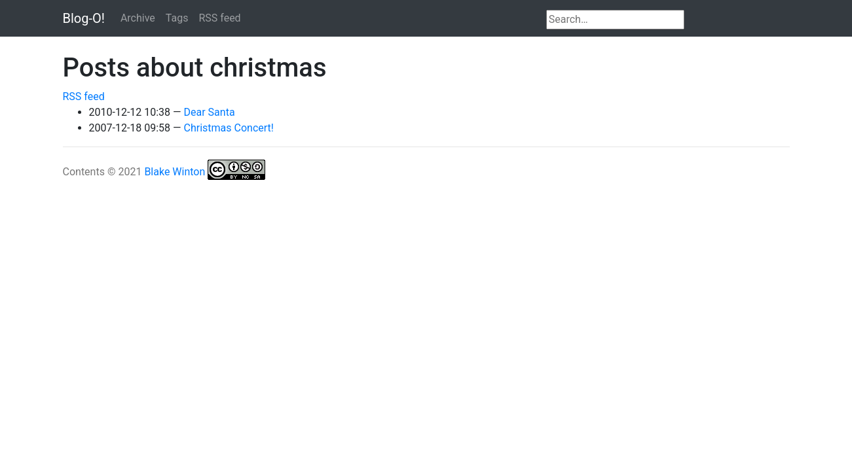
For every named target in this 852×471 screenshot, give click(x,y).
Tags (177, 18)
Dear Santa (209, 112)
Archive (137, 18)
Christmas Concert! (229, 128)
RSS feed (219, 18)
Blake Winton (174, 172)
